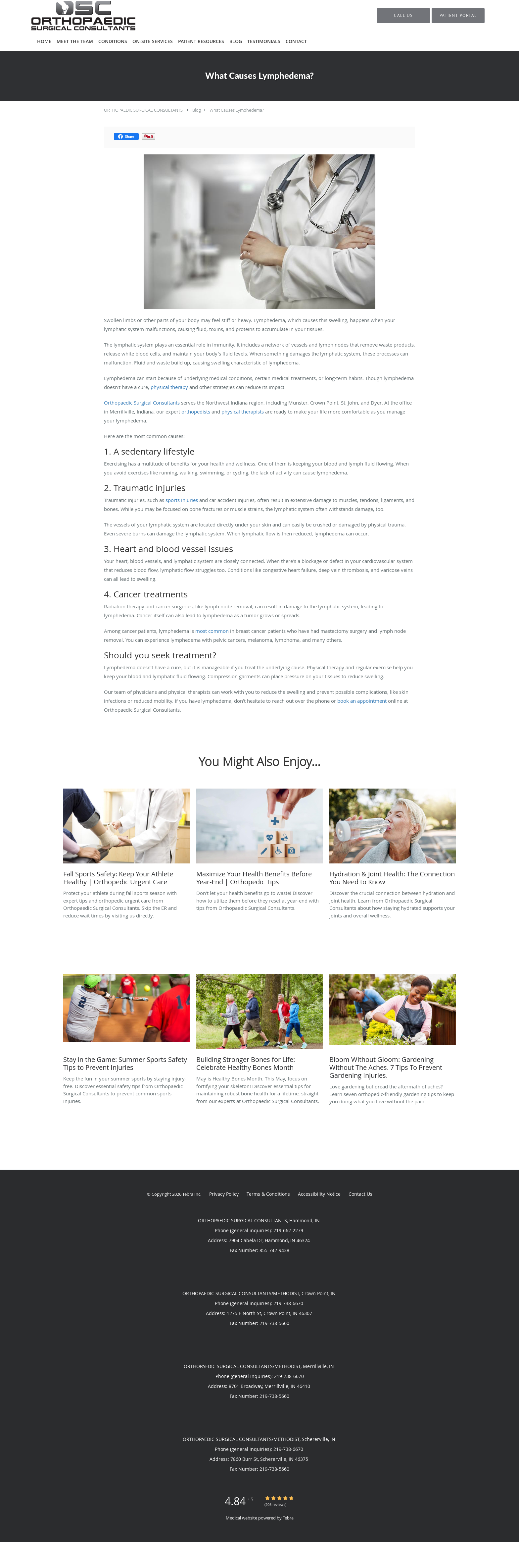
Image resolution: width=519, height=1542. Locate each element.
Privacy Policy (224, 1194)
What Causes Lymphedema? (237, 110)
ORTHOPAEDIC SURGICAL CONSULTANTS (143, 110)
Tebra (288, 1518)
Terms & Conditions (268, 1194)
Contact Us (360, 1194)
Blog (196, 110)
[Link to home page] (73, 15)
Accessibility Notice (319, 1194)
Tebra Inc (191, 1194)
